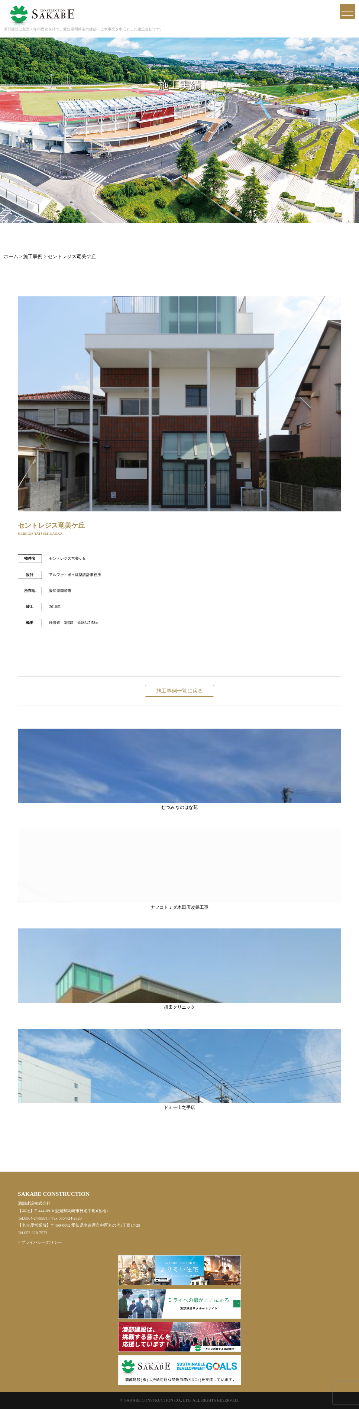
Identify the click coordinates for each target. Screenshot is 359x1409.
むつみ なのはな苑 (179, 769)
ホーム (11, 256)
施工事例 (32, 256)
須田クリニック (179, 968)
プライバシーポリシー (41, 1242)
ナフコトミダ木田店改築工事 (179, 869)
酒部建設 (41, 10)
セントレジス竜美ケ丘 (72, 256)
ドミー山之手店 (179, 1069)
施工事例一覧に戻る (179, 691)
